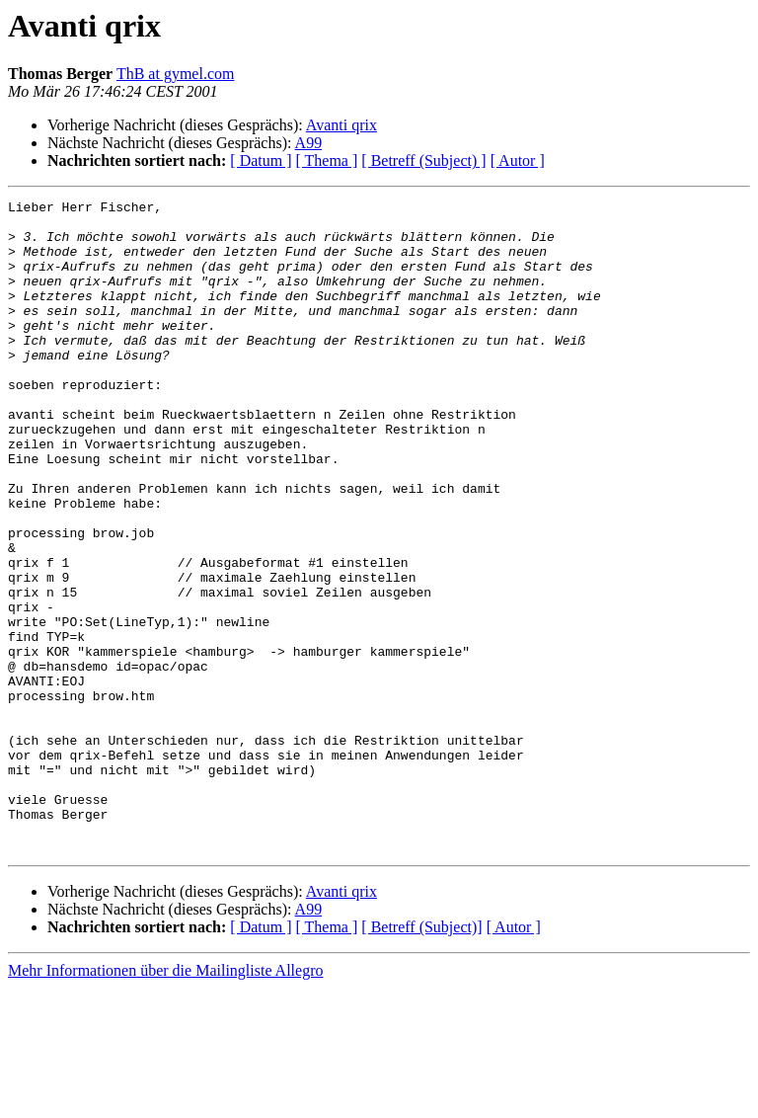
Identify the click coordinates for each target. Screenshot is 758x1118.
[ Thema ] (327, 160)
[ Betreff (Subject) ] (423, 160)
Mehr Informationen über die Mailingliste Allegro (165, 1100)
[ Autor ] (518, 160)
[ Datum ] (260, 160)
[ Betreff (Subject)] (421, 1057)
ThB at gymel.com (175, 73)
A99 (309, 142)
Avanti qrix (341, 125)
